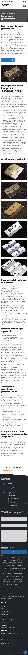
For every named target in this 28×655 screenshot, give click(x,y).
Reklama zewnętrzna (6, 616)
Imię (14, 518)
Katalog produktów (5, 611)
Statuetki (3, 624)
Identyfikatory (4, 625)
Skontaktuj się (8, 60)
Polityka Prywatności (6, 613)
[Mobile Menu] (24, 6)
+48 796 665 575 (12, 500)
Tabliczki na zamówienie (7, 619)
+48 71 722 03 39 (11, 502)
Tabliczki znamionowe (6, 617)
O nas (2, 605)
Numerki (3, 622)
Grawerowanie (4, 614)
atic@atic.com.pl (12, 495)
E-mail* (14, 524)
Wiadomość (14, 533)
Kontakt (3, 606)
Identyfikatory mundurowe (7, 627)
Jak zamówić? (4, 610)
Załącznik (14, 546)
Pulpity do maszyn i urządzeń (8, 621)
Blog (2, 608)
